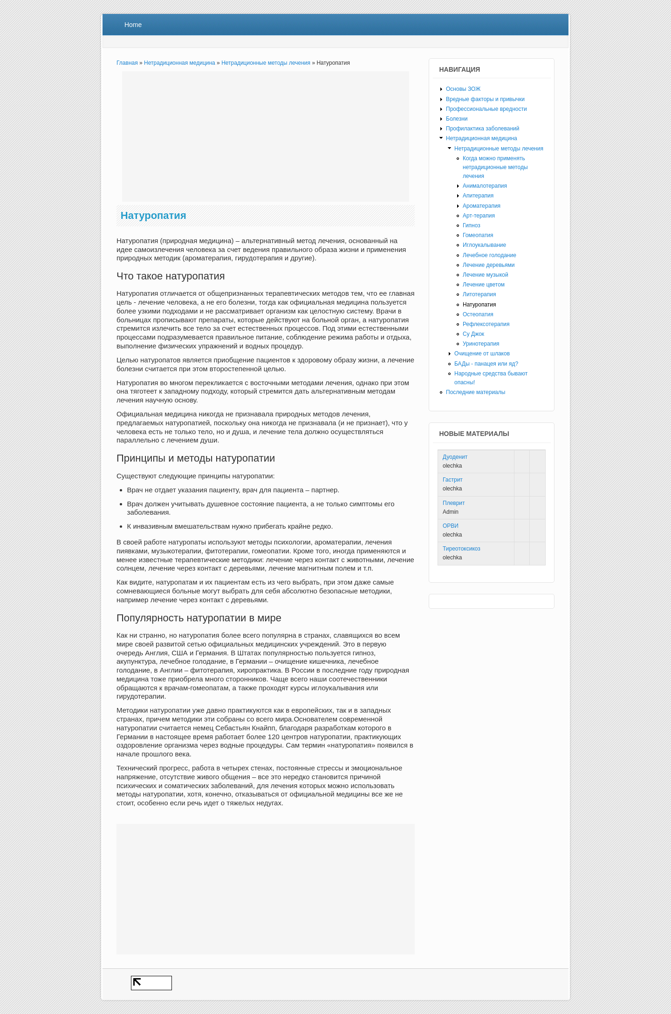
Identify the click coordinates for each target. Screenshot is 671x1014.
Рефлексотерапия (486, 324)
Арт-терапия (479, 215)
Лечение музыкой (485, 275)
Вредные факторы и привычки (485, 99)
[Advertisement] (265, 136)
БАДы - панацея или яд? (486, 364)
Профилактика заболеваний (482, 128)
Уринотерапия (481, 343)
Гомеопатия (478, 235)
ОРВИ (451, 526)
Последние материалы (475, 392)
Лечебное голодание (489, 255)
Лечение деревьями (489, 265)
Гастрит (453, 479)
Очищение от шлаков (482, 353)
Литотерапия (479, 294)
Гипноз (471, 225)
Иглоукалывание (484, 245)
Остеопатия (478, 314)
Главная (127, 63)
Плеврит (454, 503)
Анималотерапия (485, 186)
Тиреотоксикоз (461, 548)
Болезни (457, 119)
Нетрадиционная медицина (179, 63)
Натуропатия (479, 304)
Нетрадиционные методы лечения (265, 63)
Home (133, 24)
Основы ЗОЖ (463, 89)
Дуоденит (455, 457)
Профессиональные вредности (486, 109)
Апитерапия (478, 195)
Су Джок (473, 334)
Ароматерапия (481, 206)
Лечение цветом (484, 284)
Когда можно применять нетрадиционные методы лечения (495, 167)
